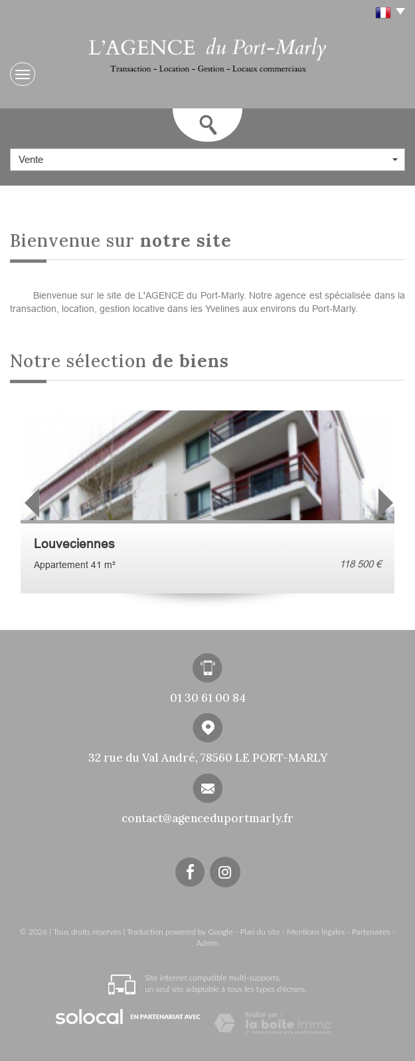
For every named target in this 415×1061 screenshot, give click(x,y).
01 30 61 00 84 (208, 697)
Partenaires (371, 932)
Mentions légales (316, 932)
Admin (207, 943)
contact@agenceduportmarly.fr (207, 818)
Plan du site (260, 932)
